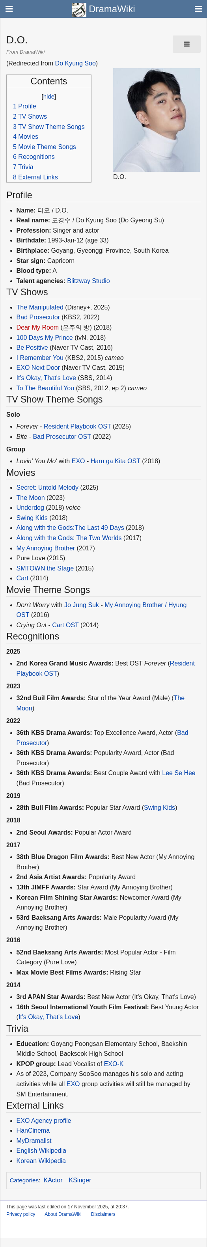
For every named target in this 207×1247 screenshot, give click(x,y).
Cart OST (65, 625)
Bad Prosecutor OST (62, 436)
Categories (24, 1180)
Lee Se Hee (179, 773)
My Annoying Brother (46, 548)
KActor (53, 1180)
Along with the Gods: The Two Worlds (69, 538)
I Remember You (40, 357)
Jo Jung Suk (81, 605)
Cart (22, 578)
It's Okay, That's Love (46, 378)
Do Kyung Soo (75, 63)
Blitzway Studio (88, 281)
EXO (78, 461)
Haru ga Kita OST (115, 461)
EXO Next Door (38, 367)
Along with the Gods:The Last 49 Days (70, 527)
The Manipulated (40, 307)
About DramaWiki (63, 1214)
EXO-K (114, 1064)
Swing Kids (32, 517)
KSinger (80, 1180)
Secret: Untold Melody (47, 487)
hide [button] (48, 96)
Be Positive (32, 347)
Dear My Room (38, 327)
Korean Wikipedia (41, 1161)
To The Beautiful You (46, 388)
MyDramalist (34, 1140)
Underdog (30, 507)
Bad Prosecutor (38, 317)
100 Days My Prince (45, 337)
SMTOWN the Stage (45, 568)
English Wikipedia (41, 1150)
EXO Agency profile (44, 1120)
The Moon (31, 497)
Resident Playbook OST (77, 426)
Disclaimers (103, 1214)
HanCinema (33, 1130)
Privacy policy (20, 1214)
